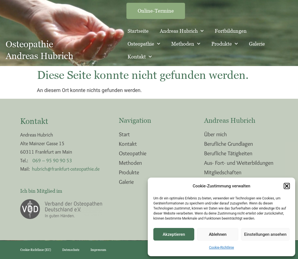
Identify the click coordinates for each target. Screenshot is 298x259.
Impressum (98, 249)
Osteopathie (144, 44)
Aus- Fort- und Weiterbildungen (238, 162)
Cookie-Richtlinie (221, 247)
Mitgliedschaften (222, 172)
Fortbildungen (231, 31)
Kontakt (140, 57)
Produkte (224, 44)
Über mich (215, 134)
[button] (287, 186)
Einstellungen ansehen (265, 234)
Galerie (257, 44)
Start (124, 134)
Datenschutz (70, 249)
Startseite (138, 31)
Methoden (185, 44)
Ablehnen (218, 234)
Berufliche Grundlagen (228, 143)
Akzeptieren (174, 234)
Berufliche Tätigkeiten (228, 153)
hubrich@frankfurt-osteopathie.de (66, 169)
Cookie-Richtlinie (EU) (35, 249)
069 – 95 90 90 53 (52, 160)
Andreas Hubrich (182, 31)
